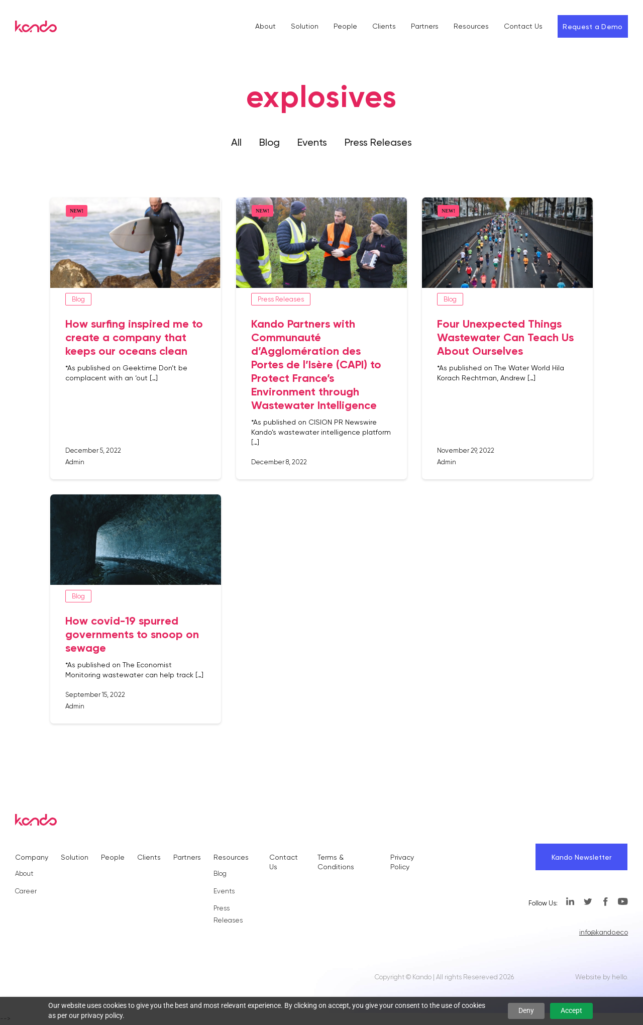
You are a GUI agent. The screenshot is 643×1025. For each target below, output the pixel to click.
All (236, 142)
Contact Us (523, 26)
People (345, 26)
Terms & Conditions (335, 862)
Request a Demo (592, 27)
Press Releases (378, 142)
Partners (425, 26)
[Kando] (36, 28)
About (265, 26)
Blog (269, 142)
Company (31, 857)
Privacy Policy (402, 862)
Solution (304, 26)
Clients (384, 26)
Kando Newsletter (581, 857)
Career (26, 891)
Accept (571, 1010)
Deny (526, 1010)
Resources (471, 26)
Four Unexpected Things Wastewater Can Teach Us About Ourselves (505, 337)
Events (312, 142)
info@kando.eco (603, 932)
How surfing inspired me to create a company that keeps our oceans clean (134, 337)
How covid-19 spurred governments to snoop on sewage (132, 634)
